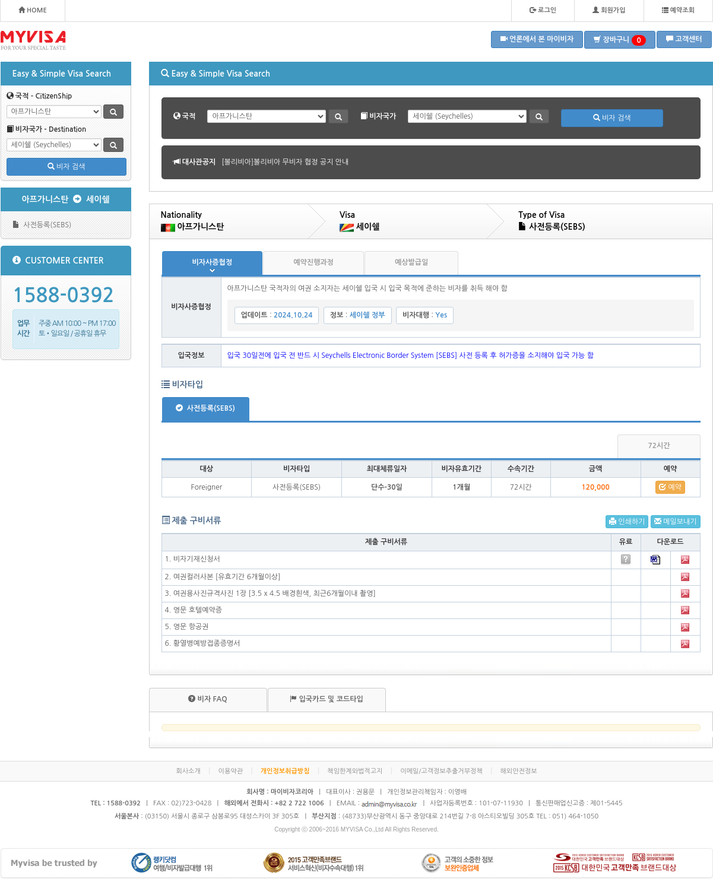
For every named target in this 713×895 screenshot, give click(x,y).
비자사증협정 (212, 262)
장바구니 (620, 40)
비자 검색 (66, 166)
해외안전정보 (518, 771)
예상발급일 (411, 262)
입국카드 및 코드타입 (326, 699)
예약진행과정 (313, 262)
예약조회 (678, 10)
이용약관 (230, 771)
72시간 (659, 445)
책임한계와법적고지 (354, 771)
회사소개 (188, 771)
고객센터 (684, 39)
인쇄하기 (627, 521)
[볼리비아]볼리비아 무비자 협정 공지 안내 (284, 162)
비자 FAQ (207, 699)
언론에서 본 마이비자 (537, 39)
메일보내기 (675, 521)
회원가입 (608, 10)
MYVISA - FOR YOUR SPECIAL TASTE (33, 40)
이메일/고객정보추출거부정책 (441, 771)
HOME (32, 10)
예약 (670, 487)
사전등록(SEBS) (42, 224)
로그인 (543, 10)
